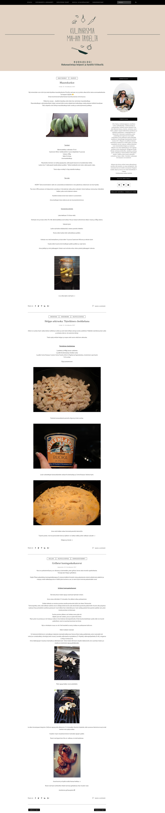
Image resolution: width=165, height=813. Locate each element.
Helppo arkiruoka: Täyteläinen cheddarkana (67, 321)
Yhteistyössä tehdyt (63, 2)
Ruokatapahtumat (98, 2)
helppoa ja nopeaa (78, 316)
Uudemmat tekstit (34, 810)
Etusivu (29, 2)
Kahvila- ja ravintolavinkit (80, 2)
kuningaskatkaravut (79, 558)
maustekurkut (62, 78)
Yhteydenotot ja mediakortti (44, 2)
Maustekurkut (67, 82)
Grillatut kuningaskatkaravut (67, 563)
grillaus (51, 558)
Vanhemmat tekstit (100, 810)
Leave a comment (100, 306)
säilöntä (73, 78)
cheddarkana (65, 316)
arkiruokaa (53, 316)
